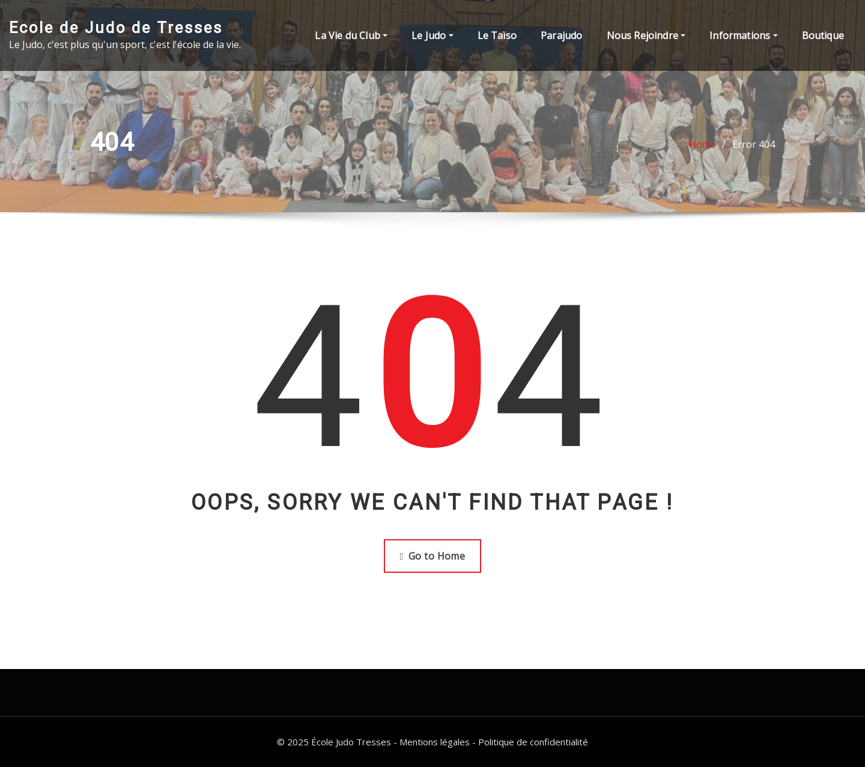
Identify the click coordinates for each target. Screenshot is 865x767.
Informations (743, 35)
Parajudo (561, 35)
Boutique (823, 35)
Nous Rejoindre (646, 35)
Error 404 (753, 144)
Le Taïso (497, 35)
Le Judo (432, 35)
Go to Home (433, 556)
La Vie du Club (351, 35)
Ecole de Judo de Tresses (116, 28)
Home (702, 144)
